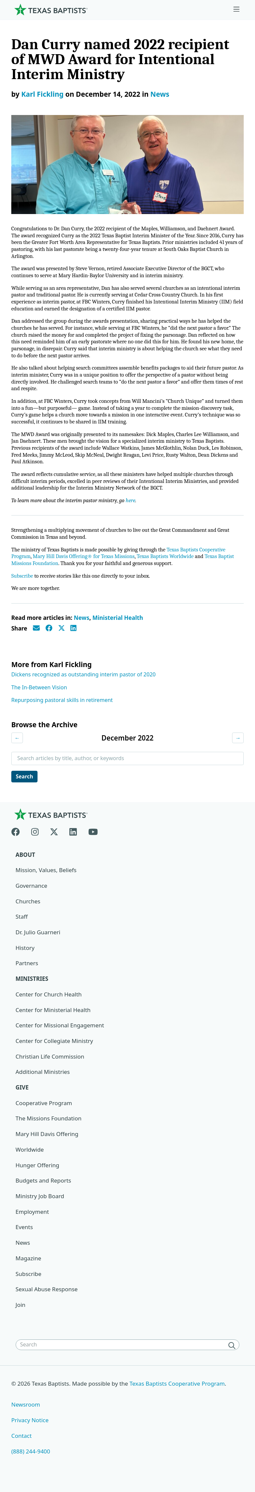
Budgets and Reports (43, 1189)
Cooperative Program (44, 1111)
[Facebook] (18, 839)
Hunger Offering (37, 1174)
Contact (21, 1444)
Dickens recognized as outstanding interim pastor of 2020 (83, 682)
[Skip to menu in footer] (236, 9)
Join (21, 1314)
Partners (27, 972)
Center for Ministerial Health (53, 1018)
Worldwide (30, 1158)
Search (25, 784)
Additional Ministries (43, 1081)
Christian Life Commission (50, 1065)
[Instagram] (35, 839)
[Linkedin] (73, 839)
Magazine (28, 1267)
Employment (32, 1220)
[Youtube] (93, 839)
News (159, 94)
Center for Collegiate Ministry (54, 1049)
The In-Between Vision (39, 695)
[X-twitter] (54, 839)
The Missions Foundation (49, 1127)
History (25, 956)
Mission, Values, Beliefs (46, 878)
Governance (31, 894)
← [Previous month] (17, 745)
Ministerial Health (117, 626)
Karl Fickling (42, 94)
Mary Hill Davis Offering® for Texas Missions (85, 564)
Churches (28, 909)
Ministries (32, 987)
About (25, 863)
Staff (22, 925)
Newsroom (25, 1413)
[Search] (233, 1354)
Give (22, 1096)
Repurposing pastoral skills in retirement (62, 708)
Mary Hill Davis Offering (47, 1143)
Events (24, 1236)
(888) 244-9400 (30, 1460)
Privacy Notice (30, 1429)
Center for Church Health (49, 1003)
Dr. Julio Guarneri (38, 941)
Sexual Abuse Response (47, 1298)
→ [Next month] (237, 745)
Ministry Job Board (40, 1205)
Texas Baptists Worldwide (169, 564)
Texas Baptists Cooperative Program (177, 1392)
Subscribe (22, 584)
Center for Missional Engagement (60, 1034)
